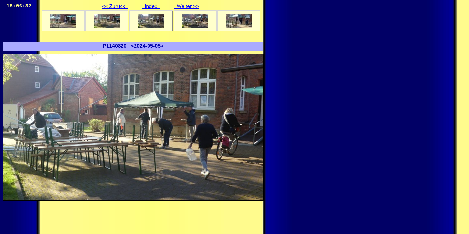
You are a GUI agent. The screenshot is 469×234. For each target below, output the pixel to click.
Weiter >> (186, 6)
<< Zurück (115, 6)
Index (151, 6)
